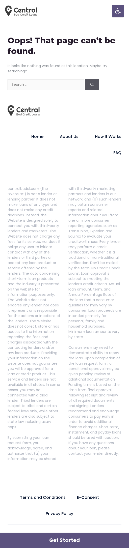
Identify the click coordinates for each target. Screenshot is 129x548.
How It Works (108, 136)
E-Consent (88, 497)
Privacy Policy (59, 513)
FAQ (117, 153)
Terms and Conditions (43, 497)
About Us (69, 136)
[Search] (92, 84)
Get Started (64, 540)
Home (37, 136)
